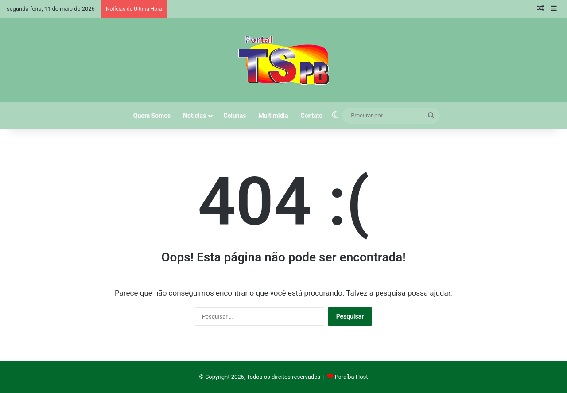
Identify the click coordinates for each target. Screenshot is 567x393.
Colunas (234, 115)
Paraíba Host (351, 377)
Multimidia (273, 115)
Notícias (194, 115)
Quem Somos (152, 115)
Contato (312, 115)
